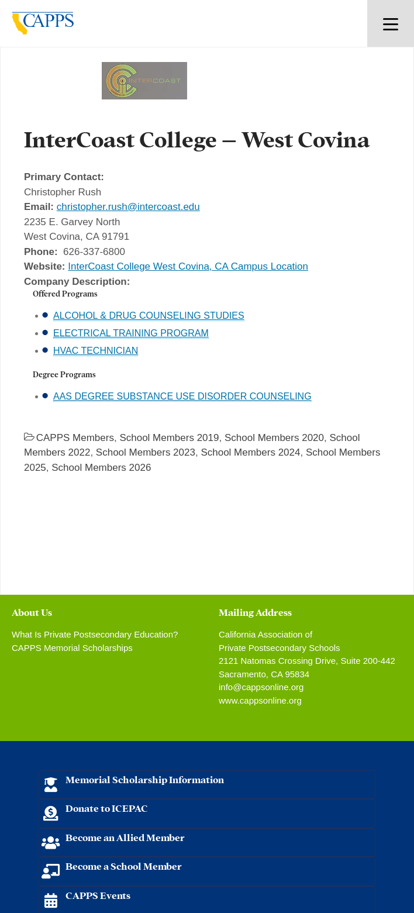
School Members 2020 (274, 437)
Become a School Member (123, 865)
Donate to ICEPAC (106, 807)
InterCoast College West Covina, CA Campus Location (188, 266)
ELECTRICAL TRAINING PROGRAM (131, 333)
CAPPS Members (75, 437)
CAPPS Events (97, 894)
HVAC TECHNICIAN (95, 351)
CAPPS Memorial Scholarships (72, 648)
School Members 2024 (250, 452)
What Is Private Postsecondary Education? (95, 634)
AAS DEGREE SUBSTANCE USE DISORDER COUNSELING (182, 396)
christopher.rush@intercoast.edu (128, 206)
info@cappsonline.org (261, 687)
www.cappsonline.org (260, 700)
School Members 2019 (169, 437)
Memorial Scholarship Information (144, 779)
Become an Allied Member (125, 837)
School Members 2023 (145, 452)
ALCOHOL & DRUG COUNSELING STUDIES (148, 316)
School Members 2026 (101, 467)
